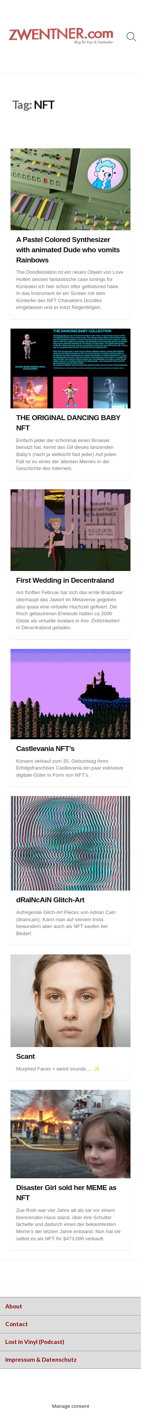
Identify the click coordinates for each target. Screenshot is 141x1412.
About (13, 1306)
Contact (16, 1323)
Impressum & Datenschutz (41, 1359)
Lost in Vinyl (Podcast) (34, 1341)
